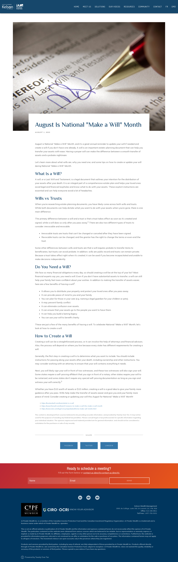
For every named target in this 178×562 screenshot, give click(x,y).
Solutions (100, 6)
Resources (129, 6)
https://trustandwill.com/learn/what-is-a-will (57, 401)
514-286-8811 (151, 509)
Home (76, 6)
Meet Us (87, 6)
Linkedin (109, 443)
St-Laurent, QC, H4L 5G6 (147, 506)
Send (129, 478)
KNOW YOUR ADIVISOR (82, 507)
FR (167, 6)
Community (144, 6)
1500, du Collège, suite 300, (127, 506)
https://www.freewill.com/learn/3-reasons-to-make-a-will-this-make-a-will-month (71, 404)
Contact (157, 6)
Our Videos (114, 6)
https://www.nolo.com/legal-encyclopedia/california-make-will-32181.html (68, 407)
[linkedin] (80, 495)
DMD (174, 6)
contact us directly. (92, 470)
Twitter (88, 443)
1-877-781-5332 (151, 511)
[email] (88, 495)
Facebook (68, 443)
